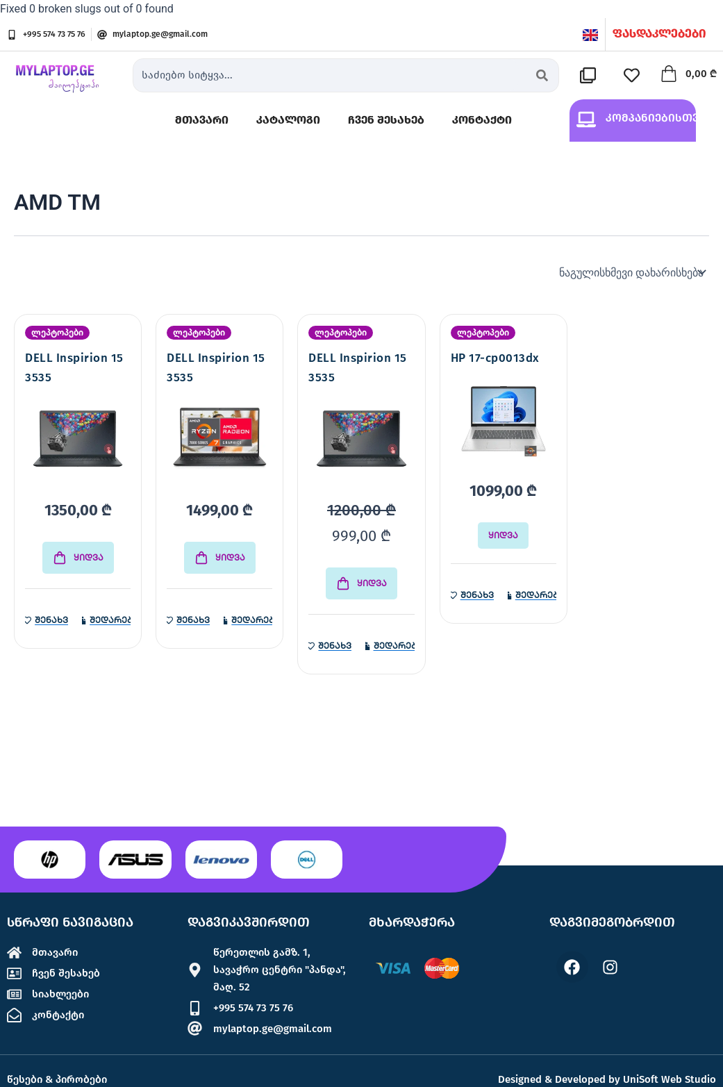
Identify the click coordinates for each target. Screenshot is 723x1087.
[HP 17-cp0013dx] (503, 424)
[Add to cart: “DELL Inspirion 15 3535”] (78, 559)
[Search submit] (542, 75)
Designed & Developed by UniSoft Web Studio (607, 1079)
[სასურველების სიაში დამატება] (46, 622)
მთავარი (201, 120)
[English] (590, 34)
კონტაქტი (482, 120)
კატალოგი (288, 120)
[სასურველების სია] (634, 75)
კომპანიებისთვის (659, 118)
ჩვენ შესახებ (386, 120)
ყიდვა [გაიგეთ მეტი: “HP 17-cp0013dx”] (503, 536)
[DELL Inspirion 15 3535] (78, 443)
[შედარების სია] (591, 75)
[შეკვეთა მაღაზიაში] (631, 273)
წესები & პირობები (60, 1079)
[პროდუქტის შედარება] (106, 622)
